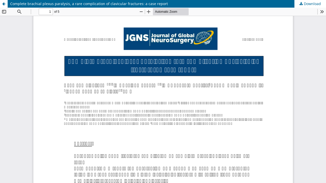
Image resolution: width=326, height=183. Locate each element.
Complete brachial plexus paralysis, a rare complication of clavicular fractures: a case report (89, 3)
